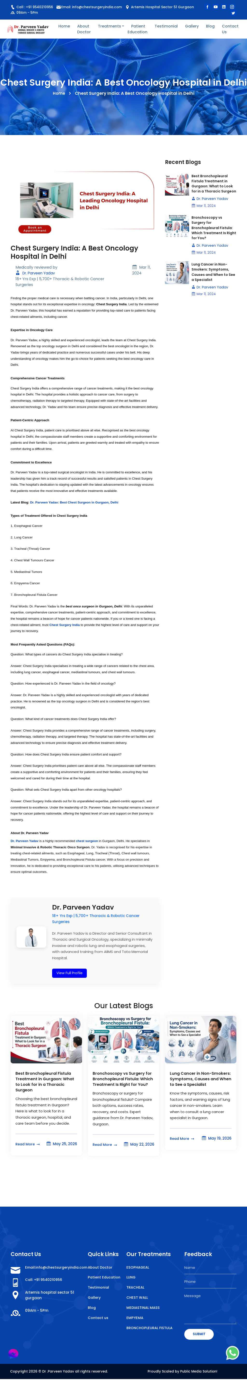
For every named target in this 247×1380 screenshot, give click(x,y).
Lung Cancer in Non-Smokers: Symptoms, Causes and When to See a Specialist (212, 280)
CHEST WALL (137, 1298)
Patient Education (137, 29)
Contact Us (230, 29)
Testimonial (166, 26)
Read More (28, 1144)
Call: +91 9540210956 (45, 1280)
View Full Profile (69, 973)
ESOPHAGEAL (138, 1267)
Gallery (192, 26)
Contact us (98, 1324)
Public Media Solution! (199, 1372)
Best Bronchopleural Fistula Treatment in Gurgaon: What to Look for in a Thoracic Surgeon (214, 187)
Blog (210, 26)
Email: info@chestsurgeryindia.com (93, 7)
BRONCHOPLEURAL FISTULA (150, 1329)
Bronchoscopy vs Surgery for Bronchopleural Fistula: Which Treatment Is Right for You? (214, 235)
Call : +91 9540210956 (32, 7)
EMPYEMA (134, 1318)
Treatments (109, 26)
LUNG (131, 1277)
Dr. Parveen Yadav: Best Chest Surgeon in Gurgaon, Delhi (74, 502)
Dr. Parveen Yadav (36, 273)
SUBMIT (199, 1334)
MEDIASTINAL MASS (143, 1308)
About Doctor (84, 29)
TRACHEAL (135, 1288)
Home (64, 26)
